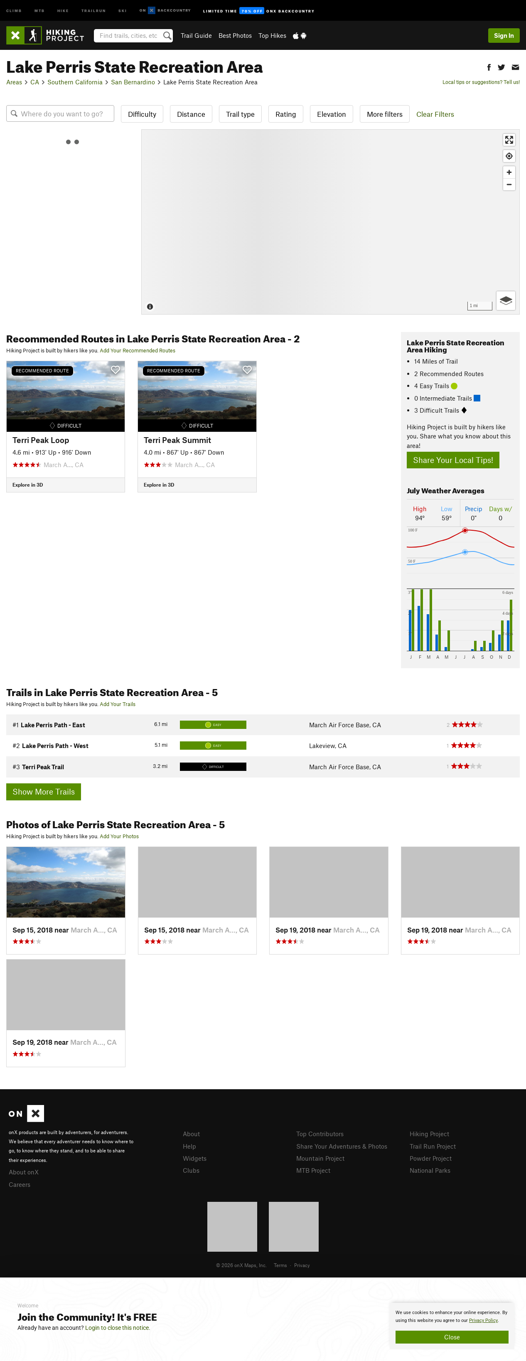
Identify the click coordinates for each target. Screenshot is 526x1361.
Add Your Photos (119, 836)
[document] (452, 1326)
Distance (191, 114)
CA (34, 82)
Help (189, 1146)
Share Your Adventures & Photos (341, 1146)
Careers (19, 1184)
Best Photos (235, 35)
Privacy (302, 1265)
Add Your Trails (117, 704)
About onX (24, 1172)
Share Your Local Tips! (453, 460)
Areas (14, 82)
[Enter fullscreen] (509, 140)
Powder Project (431, 1158)
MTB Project (313, 1170)
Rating (285, 114)
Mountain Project (320, 1158)
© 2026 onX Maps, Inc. (241, 1265)
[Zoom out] (509, 184)
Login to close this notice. (117, 1327)
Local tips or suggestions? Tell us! (481, 82)
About (191, 1133)
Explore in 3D (27, 484)
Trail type (240, 114)
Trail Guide (196, 35)
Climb (14, 10)
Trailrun (93, 10)
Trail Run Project (433, 1146)
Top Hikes (272, 35)
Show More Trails (43, 791)
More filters (385, 114)
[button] (489, 66)
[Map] (330, 222)
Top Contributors (320, 1133)
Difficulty (142, 114)
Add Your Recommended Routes (137, 350)
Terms (280, 1265)
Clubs (191, 1170)
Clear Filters (435, 114)
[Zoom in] (509, 172)
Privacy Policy (483, 1320)
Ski (122, 10)
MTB (39, 10)
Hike (63, 10)
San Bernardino (133, 82)
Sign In (504, 35)
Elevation (331, 114)
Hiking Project (429, 1133)
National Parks (430, 1170)
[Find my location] (509, 156)
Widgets (194, 1158)
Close (452, 1337)
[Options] (506, 300)
